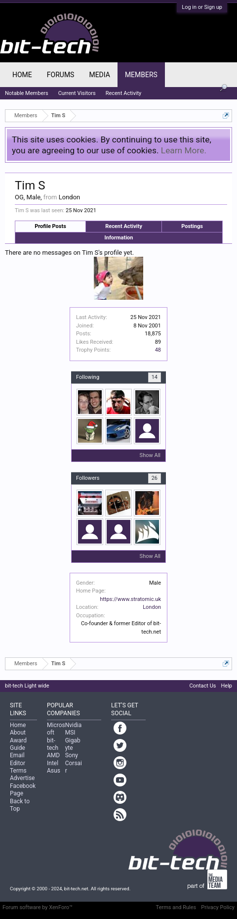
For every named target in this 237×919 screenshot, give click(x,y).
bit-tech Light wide (27, 686)
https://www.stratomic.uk (130, 599)
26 (155, 478)
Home (22, 75)
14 (155, 377)
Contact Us (202, 686)
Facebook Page (23, 789)
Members (141, 75)
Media (99, 75)
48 (158, 350)
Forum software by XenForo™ (37, 907)
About (18, 732)
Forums (61, 75)
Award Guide (18, 744)
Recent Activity (123, 226)
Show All (150, 455)
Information (119, 237)
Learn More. (183, 150)
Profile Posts (50, 226)
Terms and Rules (176, 907)
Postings (192, 226)
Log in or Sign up (202, 7)
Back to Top (20, 805)
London (152, 607)
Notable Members (26, 93)
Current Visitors (77, 93)
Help (226, 686)
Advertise (22, 778)
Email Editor (17, 759)
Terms (18, 770)
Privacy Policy (218, 907)
